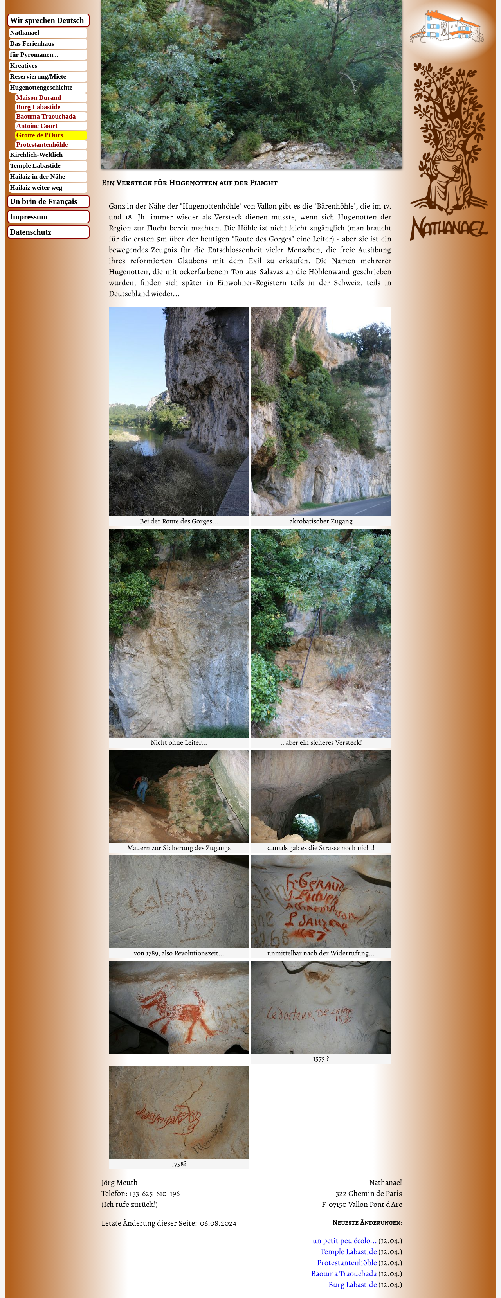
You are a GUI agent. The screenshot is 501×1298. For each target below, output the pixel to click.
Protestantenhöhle (42, 144)
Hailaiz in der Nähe (37, 176)
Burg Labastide (38, 107)
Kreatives (24, 65)
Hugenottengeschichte (41, 87)
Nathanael (25, 32)
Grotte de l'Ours (39, 135)
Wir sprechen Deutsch (47, 20)
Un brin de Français (43, 201)
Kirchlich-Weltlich (36, 154)
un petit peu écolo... (345, 1240)
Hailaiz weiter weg (36, 187)
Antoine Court (37, 125)
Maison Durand (38, 97)
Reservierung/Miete (38, 76)
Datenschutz (31, 232)
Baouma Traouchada (46, 116)
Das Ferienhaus (32, 43)
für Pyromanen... (34, 54)
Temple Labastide (35, 165)
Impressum (29, 216)
